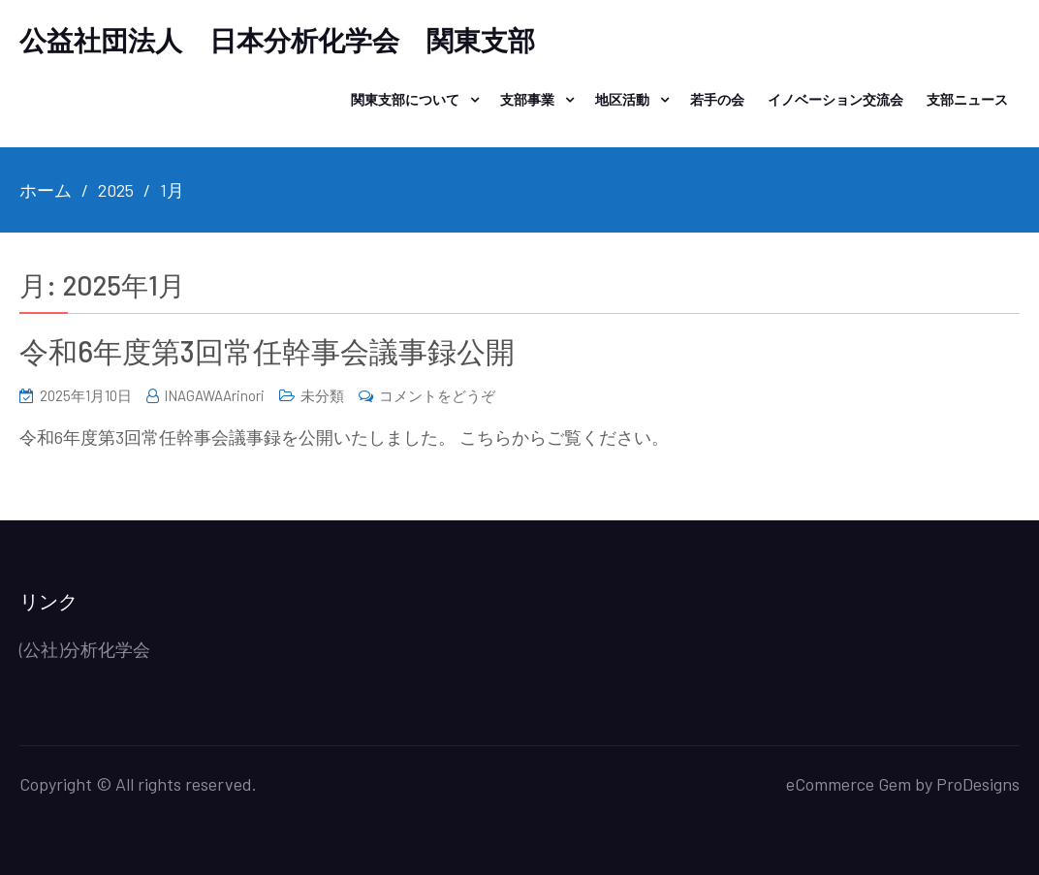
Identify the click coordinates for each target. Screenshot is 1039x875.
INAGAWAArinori (214, 395)
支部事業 (527, 99)
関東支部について (405, 99)
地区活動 (622, 99)
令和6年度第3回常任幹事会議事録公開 (267, 350)
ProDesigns (978, 784)
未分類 (322, 395)
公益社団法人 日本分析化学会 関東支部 (277, 39)
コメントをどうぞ (437, 395)
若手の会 (717, 99)
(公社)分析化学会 (84, 649)
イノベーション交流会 (835, 99)
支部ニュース (967, 99)
